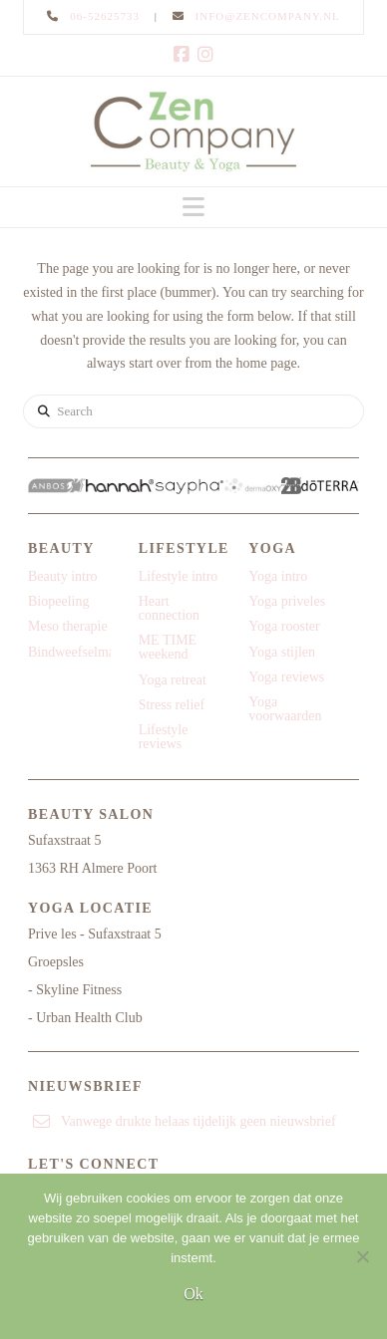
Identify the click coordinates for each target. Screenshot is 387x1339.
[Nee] (362, 1256)
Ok (193, 1293)
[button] (193, 207)
